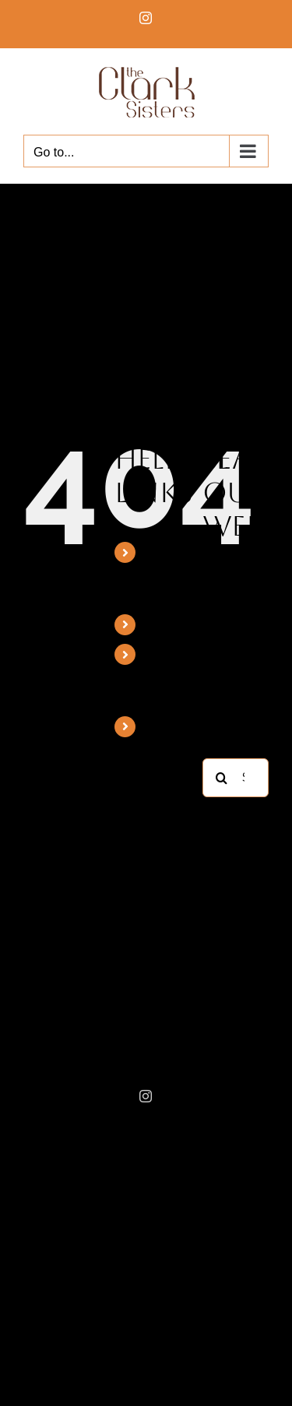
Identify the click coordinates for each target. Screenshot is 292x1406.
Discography (182, 624)
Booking (169, 726)
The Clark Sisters (165, 573)
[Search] (221, 777)
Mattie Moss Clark (163, 675)
